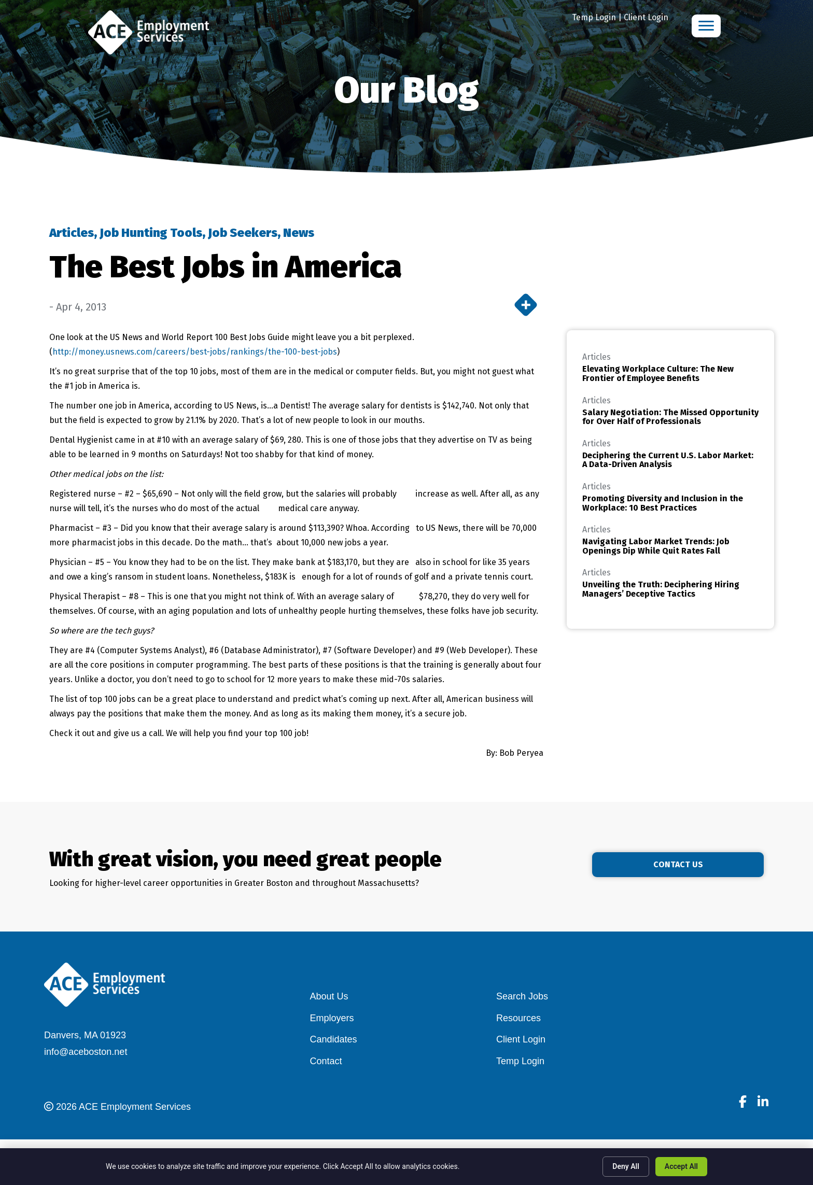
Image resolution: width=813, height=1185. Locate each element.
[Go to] (742, 1103)
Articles (71, 232)
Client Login (646, 17)
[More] (526, 305)
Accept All (681, 1166)
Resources (518, 1018)
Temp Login (594, 17)
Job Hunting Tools (151, 232)
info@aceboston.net (85, 1052)
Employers (332, 1018)
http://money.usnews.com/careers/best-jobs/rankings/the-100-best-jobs (194, 352)
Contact (326, 1061)
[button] (706, 864)
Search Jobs (522, 996)
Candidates (333, 1039)
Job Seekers (242, 232)
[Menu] (706, 25)
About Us (329, 996)
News (298, 232)
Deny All (625, 1166)
